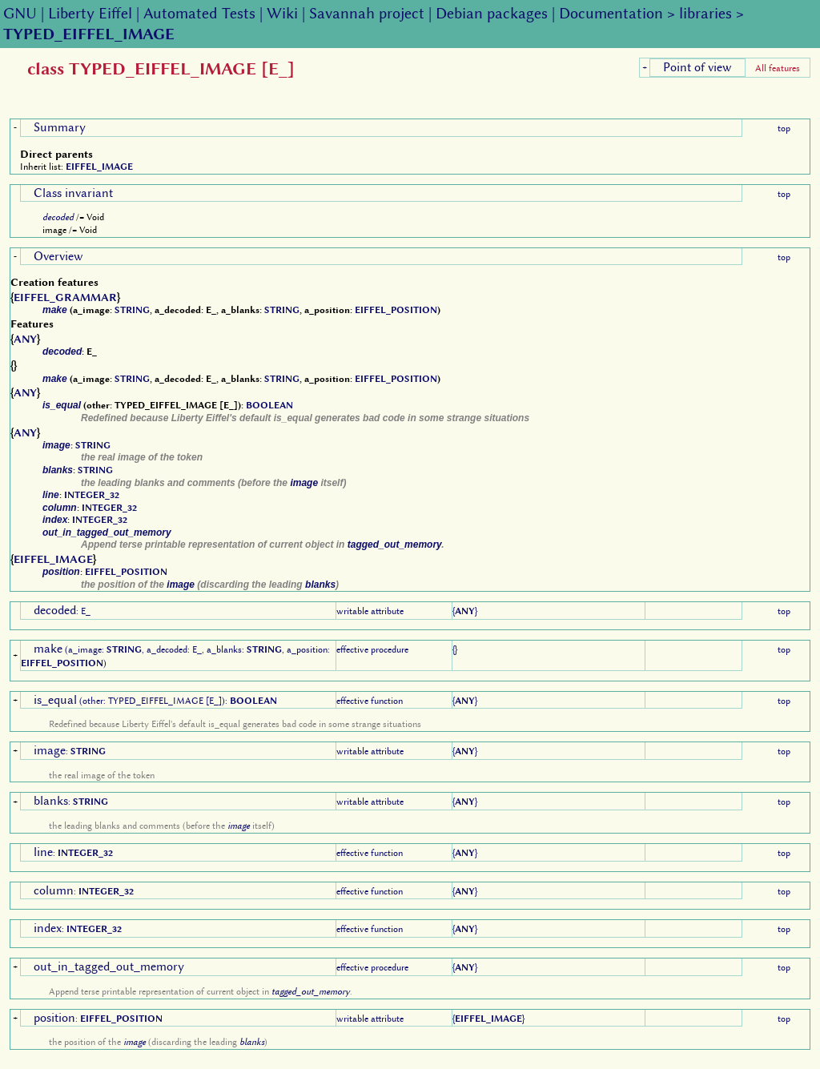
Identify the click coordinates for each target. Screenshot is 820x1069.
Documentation (611, 13)
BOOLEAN (269, 405)
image (56, 445)
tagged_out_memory (395, 544)
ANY (25, 338)
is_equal (61, 405)
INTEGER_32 (91, 494)
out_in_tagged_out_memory (106, 532)
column (59, 507)
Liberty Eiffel (90, 13)
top (784, 128)
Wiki (282, 13)
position (61, 571)
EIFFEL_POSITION (396, 309)
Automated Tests (199, 13)
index (54, 519)
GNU (20, 13)
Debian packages (492, 13)
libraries (705, 13)
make (54, 309)
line (50, 494)
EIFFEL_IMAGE (99, 166)
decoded (58, 217)
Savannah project (366, 13)
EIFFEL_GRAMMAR (65, 297)
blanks (57, 470)
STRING (132, 309)
